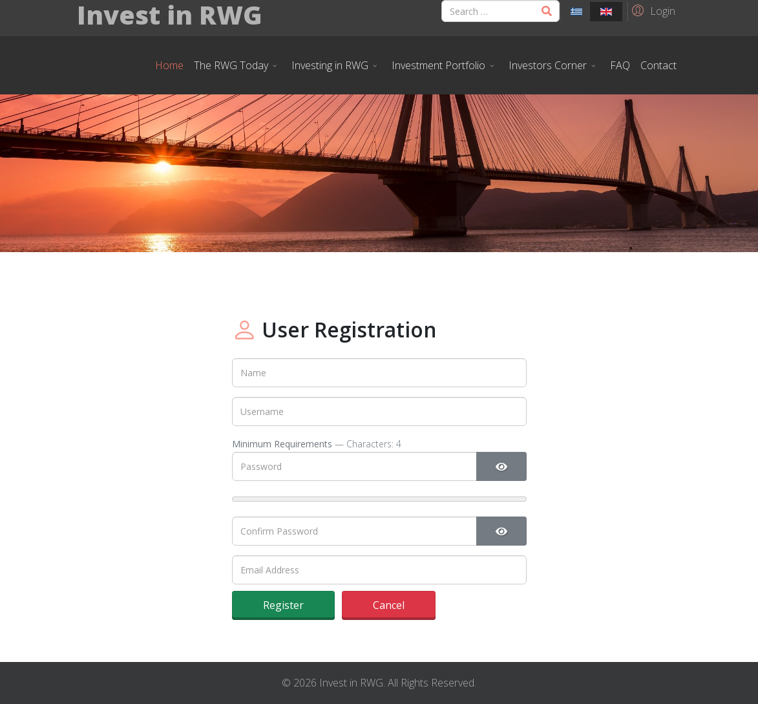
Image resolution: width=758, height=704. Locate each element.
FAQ (620, 65)
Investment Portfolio (438, 65)
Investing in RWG (329, 65)
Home (169, 65)
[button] (651, 10)
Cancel (389, 605)
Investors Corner (548, 65)
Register (283, 605)
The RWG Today (231, 65)
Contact (658, 65)
